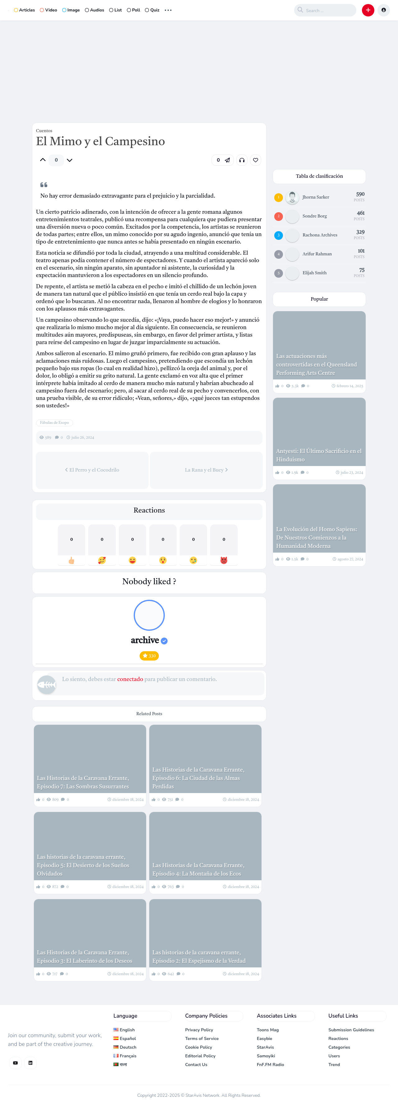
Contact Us (196, 1065)
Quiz (152, 10)
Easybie (264, 1039)
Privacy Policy (199, 1030)
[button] (368, 10)
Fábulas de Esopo (54, 423)
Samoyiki (266, 1056)
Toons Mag (268, 1030)
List (115, 10)
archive (149, 641)
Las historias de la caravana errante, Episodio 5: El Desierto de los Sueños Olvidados (83, 865)
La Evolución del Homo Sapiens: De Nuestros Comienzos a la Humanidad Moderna (316, 538)
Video (48, 10)
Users (334, 1056)
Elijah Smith (314, 273)
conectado (130, 679)
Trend (334, 1065)
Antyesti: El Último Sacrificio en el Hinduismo (319, 456)
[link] (255, 160)
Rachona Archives (320, 235)
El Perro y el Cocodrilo (92, 470)
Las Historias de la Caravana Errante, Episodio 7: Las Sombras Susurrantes (83, 783)
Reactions (338, 1039)
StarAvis (265, 1047)
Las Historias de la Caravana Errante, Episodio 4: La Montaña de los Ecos (198, 870)
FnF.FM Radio (270, 1065)
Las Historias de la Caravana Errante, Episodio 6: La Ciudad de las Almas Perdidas (198, 778)
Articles (24, 10)
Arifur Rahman (317, 254)
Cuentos (44, 131)
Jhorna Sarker (316, 197)
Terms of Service (202, 1039)
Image (71, 10)
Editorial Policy (200, 1056)
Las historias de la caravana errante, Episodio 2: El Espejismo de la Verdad (199, 957)
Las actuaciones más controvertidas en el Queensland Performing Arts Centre (316, 365)
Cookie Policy (198, 1047)
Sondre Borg (315, 216)
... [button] (168, 9)
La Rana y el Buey (206, 470)
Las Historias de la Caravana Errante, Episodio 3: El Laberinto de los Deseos (84, 957)
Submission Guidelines (351, 1030)
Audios (94, 10)
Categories (339, 1047)
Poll (133, 10)
